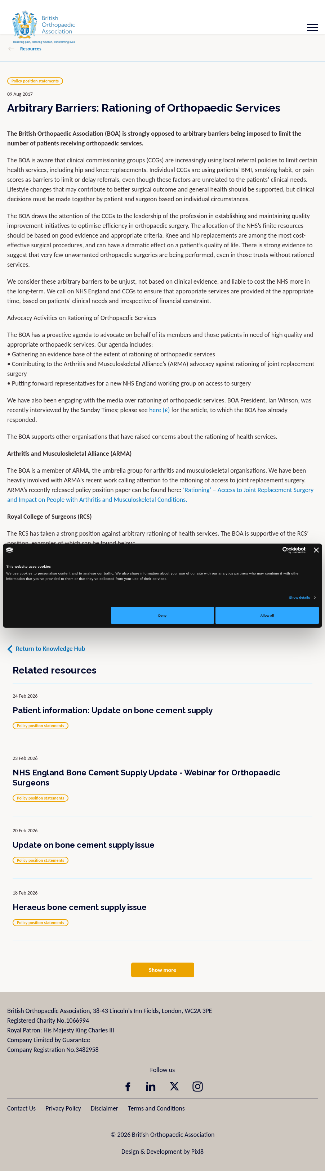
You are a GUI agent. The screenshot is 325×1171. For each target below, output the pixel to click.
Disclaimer (104, 1108)
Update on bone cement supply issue (84, 845)
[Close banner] (316, 550)
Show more (162, 970)
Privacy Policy (63, 1108)
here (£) (159, 410)
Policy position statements (35, 81)
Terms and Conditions (156, 1108)
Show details (299, 597)
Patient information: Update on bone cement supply (113, 710)
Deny (162, 615)
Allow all (267, 615)
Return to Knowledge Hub (50, 649)
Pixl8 (197, 1152)
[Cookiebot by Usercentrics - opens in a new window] (274, 550)
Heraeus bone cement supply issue (80, 907)
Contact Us (21, 1108)
